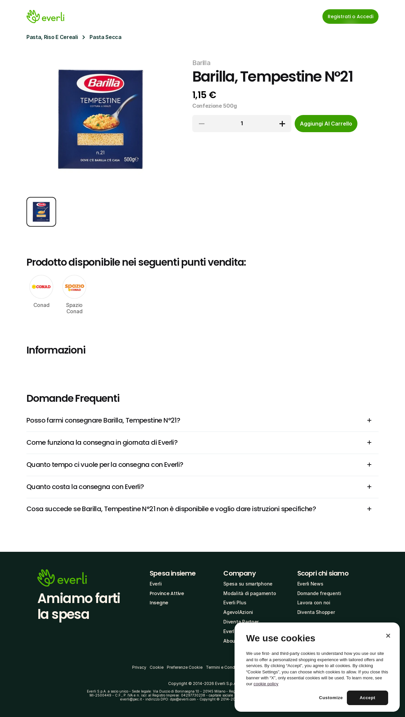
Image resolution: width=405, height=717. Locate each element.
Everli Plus (234, 602)
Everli (156, 583)
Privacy (139, 667)
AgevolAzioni (238, 612)
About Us (233, 641)
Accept (368, 697)
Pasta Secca (105, 37)
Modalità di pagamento (249, 593)
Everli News (310, 583)
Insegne (159, 602)
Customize (331, 697)
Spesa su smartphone (248, 583)
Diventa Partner (241, 621)
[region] (317, 667)
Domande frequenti (319, 593)
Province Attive (167, 593)
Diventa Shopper (316, 612)
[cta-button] (326, 123)
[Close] (388, 635)
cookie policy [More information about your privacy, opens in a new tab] (266, 683)
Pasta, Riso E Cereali (52, 37)
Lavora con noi (313, 602)
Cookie (157, 667)
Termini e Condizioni (225, 667)
